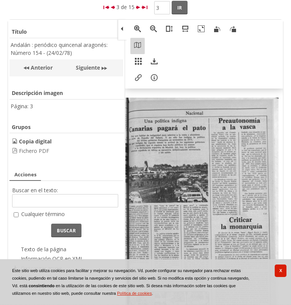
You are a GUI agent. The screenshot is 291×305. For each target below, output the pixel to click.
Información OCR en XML (52, 258)
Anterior (41, 67)
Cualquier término (43, 214)
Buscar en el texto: (35, 190)
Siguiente (88, 67)
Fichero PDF (34, 150)
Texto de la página (43, 249)
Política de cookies (134, 293)
